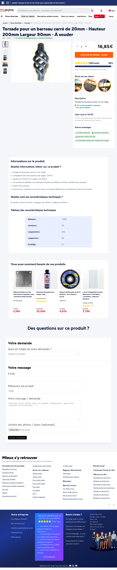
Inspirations (81, 16)
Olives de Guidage (8, 479)
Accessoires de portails (13, 466)
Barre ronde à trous (70, 492)
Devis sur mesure (67, 16)
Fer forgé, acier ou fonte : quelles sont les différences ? (76, 520)
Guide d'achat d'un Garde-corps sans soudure (75, 542)
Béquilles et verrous (9, 469)
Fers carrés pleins (39, 483)
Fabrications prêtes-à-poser (47, 16)
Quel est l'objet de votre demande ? (29, 351)
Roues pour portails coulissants (13, 486)
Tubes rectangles (39, 497)
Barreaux (67, 481)
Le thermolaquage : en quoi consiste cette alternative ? (75, 535)
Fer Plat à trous (68, 489)
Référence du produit (21, 388)
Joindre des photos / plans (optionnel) (31, 426)
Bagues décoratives (72, 470)
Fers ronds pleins (39, 480)
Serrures (5, 489)
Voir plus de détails (82, 108)
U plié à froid (67, 466)
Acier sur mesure (27, 16)
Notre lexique (16, 537)
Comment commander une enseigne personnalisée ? (75, 527)
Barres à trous (69, 485)
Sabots (4, 493)
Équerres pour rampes (71, 477)
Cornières (36, 490)
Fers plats (36, 487)
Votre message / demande (24, 400)
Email (11, 375)
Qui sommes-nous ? (18, 523)
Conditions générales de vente (22, 528)
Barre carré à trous (70, 495)
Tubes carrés (37, 473)
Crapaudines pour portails (42, 466)
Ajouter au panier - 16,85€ (94, 55)
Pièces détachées (11, 16)
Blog (90, 16)
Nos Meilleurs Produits (19, 519)
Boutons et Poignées (9, 476)
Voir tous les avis (49, 557)
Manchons (66, 473)
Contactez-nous (16, 532)
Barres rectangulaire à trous (73, 499)
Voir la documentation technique (87, 105)
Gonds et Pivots (8, 472)
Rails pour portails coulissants (12, 483)
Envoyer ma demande (17, 440)
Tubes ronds (37, 477)
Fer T (35, 494)
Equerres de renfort (9, 496)
